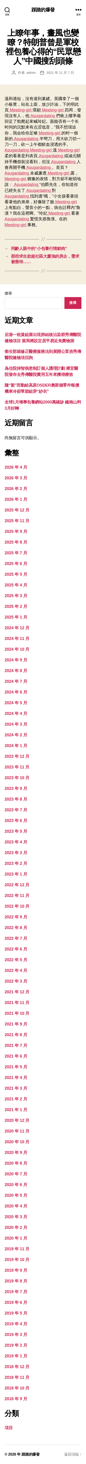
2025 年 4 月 (16, 585)
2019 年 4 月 (16, 1324)
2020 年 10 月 (17, 1142)
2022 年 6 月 (16, 949)
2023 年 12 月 (17, 756)
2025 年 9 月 (16, 531)
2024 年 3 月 (16, 724)
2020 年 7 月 (16, 1174)
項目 (9, 1427)
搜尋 (8, 293)
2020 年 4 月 (16, 1206)
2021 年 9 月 (16, 1024)
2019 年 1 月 (16, 1356)
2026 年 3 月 (16, 478)
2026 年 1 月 (16, 499)
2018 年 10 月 (17, 1388)
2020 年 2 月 (16, 1227)
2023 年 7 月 (16, 810)
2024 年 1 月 (16, 745)
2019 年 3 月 (16, 1334)
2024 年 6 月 (16, 692)
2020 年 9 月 (16, 1152)
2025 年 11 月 (17, 521)
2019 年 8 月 (16, 1281)
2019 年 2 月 (16, 1345)
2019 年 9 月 (16, 1270)
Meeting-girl (21, 110)
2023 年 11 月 (17, 767)
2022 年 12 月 (17, 885)
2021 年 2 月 (16, 1099)
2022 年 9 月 (16, 917)
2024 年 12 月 (17, 628)
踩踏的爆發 (43, 9)
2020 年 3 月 (16, 1217)
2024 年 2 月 (16, 735)
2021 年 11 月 (17, 1002)
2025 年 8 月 (16, 542)
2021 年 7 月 (16, 1045)
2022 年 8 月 (16, 927)
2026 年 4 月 (16, 467)
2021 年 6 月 (16, 1056)
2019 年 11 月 (17, 1249)
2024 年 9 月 (16, 660)
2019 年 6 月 (16, 1302)
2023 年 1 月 (16, 874)
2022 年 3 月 (16, 981)
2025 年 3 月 (16, 595)
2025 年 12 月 (17, 510)
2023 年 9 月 (16, 788)
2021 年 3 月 (16, 1088)
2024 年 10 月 (17, 649)
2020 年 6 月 (16, 1184)
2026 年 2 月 (16, 488)
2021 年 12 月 (17, 992)
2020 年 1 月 (16, 1238)
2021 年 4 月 (16, 1077)
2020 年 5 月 (16, 1195)
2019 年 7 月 (16, 1291)
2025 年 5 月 (16, 574)
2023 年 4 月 (16, 842)
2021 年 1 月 (16, 1109)
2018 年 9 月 (16, 1399)
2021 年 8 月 (16, 1035)
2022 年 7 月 (16, 938)
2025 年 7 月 (16, 553)
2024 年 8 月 (16, 670)
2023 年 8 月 (16, 799)
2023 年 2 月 (16, 863)
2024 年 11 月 (17, 638)
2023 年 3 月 (16, 852)
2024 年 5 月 (16, 703)
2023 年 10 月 (17, 778)
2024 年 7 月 (16, 681)
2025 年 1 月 (16, 617)
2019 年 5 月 (16, 1313)
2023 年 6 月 (16, 820)
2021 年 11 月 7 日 (60, 72)
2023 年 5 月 (16, 831)
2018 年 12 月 (17, 1366)
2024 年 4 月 (16, 713)
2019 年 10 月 (17, 1259)
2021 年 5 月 (16, 1067)
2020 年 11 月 (17, 1131)
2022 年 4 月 (16, 970)
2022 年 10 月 (17, 906)
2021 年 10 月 (17, 1013)
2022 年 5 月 (16, 960)
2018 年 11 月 (17, 1377)
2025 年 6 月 (16, 563)
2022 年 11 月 (17, 895)
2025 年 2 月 (16, 606)
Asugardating (42, 115)
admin (31, 72)
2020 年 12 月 (17, 1120)
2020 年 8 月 (16, 1163)
